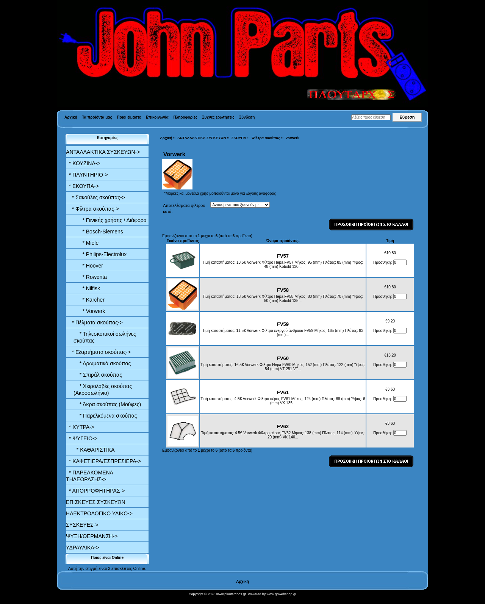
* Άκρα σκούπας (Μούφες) (107, 404)
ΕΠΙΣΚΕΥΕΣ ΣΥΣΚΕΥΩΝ (95, 502)
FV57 (283, 256)
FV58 (283, 290)
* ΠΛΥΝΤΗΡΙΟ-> (87, 175)
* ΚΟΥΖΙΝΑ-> (83, 163)
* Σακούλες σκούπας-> (95, 197)
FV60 (283, 358)
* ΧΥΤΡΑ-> (80, 427)
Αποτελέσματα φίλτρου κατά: (184, 208)
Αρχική (70, 117)
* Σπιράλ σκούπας (98, 375)
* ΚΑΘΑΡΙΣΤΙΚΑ (94, 450)
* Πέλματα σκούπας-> (94, 322)
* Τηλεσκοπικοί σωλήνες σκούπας (105, 337)
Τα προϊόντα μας (97, 117)
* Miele (86, 243)
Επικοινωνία (157, 117)
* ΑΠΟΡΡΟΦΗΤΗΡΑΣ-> (95, 491)
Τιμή (390, 241)
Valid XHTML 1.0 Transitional (26, 600)
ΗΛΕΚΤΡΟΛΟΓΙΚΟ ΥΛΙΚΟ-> (99, 513)
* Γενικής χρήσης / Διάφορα (110, 220)
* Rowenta (90, 277)
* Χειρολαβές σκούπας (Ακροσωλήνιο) (103, 389)
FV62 (283, 426)
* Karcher (89, 300)
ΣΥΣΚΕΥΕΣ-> (82, 525)
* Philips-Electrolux (100, 254)
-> (103, 152)
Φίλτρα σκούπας (266, 138)
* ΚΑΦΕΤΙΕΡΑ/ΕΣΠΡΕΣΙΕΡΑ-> (103, 461)
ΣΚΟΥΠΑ (239, 138)
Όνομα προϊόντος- (282, 241)
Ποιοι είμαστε (129, 117)
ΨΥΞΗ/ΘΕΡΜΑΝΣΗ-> (91, 536)
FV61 (283, 392)
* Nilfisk (87, 288)
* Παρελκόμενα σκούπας (105, 416)
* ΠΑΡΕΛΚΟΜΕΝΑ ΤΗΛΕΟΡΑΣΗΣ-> (89, 475)
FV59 (283, 324)
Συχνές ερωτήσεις (218, 117)
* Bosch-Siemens (98, 231)
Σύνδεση (247, 117)
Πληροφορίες (185, 117)
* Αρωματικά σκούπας (102, 363)
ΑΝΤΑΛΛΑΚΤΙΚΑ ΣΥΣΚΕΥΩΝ (201, 138)
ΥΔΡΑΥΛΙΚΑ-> (82, 548)
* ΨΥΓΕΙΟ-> (81, 438)
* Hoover (88, 266)
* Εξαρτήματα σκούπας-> (98, 352)
